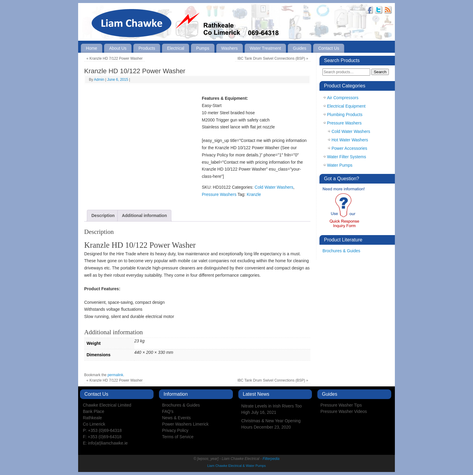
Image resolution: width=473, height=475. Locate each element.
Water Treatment (265, 48)
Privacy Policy (175, 430)
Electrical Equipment (346, 106)
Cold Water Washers (274, 187)
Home (91, 48)
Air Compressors (342, 97)
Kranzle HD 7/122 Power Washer (115, 58)
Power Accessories (349, 148)
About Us (118, 48)
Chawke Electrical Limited (107, 405)
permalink (115, 375)
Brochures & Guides (341, 250)
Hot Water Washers (350, 139)
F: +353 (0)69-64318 (102, 436)
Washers (229, 48)
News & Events (176, 417)
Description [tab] (103, 215)
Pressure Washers (219, 194)
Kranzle (254, 194)
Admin (99, 79)
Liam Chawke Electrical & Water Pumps (236, 465)
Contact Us (328, 48)
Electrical (175, 48)
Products (146, 48)
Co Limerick (94, 424)
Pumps (202, 48)
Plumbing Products (345, 114)
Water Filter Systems (346, 156)
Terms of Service (177, 436)
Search (380, 72)
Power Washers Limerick (185, 424)
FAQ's (167, 411)
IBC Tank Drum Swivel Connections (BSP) (272, 58)
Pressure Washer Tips (341, 405)
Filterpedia (270, 459)
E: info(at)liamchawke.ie (105, 443)
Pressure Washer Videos (343, 411)
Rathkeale (92, 417)
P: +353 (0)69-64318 (102, 430)
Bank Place (93, 411)
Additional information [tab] (144, 215)
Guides (299, 48)
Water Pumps (339, 165)
